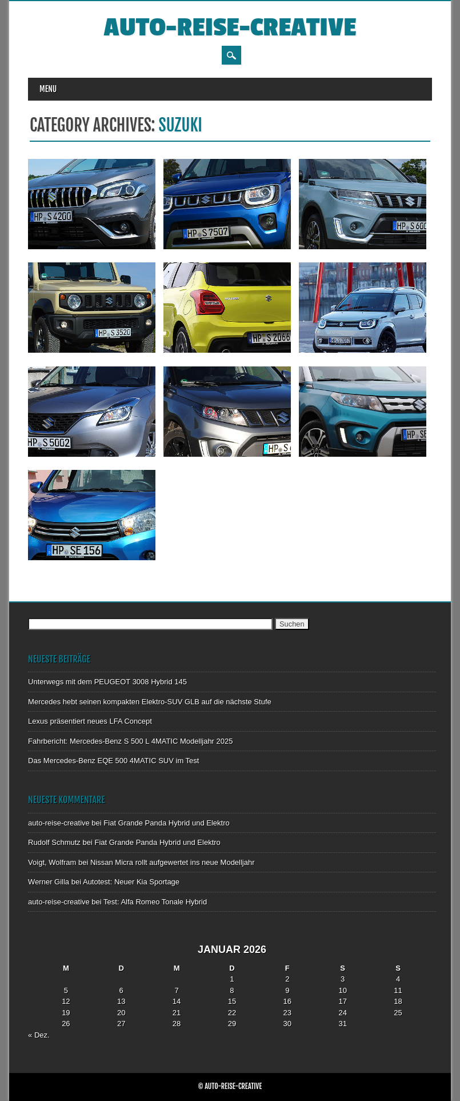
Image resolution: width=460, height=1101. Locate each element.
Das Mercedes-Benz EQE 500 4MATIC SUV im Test (113, 760)
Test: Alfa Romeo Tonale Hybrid (155, 901)
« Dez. (39, 1035)
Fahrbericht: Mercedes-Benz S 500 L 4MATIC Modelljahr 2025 (130, 741)
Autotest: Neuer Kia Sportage (131, 881)
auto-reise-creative (230, 28)
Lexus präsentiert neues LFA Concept (90, 721)
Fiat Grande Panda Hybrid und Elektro (166, 823)
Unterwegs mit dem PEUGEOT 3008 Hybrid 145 (107, 681)
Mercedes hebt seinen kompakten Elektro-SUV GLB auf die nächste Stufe (149, 701)
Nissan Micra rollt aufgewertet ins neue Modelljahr (172, 862)
